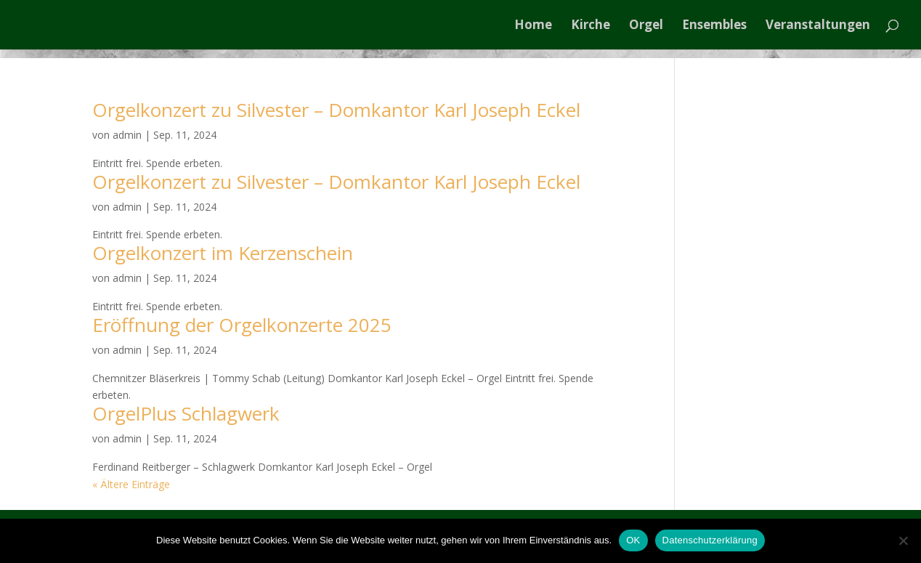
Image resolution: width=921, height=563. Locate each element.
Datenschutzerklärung (710, 540)
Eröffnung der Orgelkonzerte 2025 (241, 325)
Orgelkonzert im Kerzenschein (222, 253)
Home (533, 26)
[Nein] (903, 540)
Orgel (646, 26)
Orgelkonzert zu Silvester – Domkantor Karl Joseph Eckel (336, 110)
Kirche (590, 26)
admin (127, 135)
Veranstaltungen (818, 26)
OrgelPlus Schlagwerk (186, 413)
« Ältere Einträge (131, 484)
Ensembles (714, 26)
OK (633, 540)
